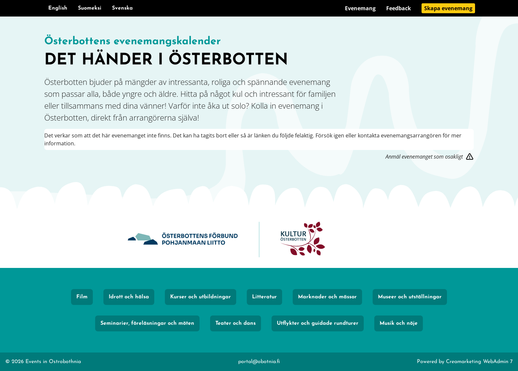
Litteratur (264, 297)
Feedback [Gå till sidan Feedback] (398, 8)
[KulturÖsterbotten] (302, 239)
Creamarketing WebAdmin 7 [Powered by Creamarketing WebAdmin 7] (479, 361)
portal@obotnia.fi (259, 361)
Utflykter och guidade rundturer (317, 323)
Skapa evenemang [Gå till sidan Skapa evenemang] (448, 8)
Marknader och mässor (327, 297)
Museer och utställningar (410, 297)
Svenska (122, 8)
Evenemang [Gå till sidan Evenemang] (360, 8)
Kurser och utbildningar (200, 297)
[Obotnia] (183, 240)
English (57, 8)
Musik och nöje (399, 323)
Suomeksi (89, 8)
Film (82, 297)
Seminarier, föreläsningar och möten (147, 323)
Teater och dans (235, 323)
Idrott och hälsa (129, 297)
